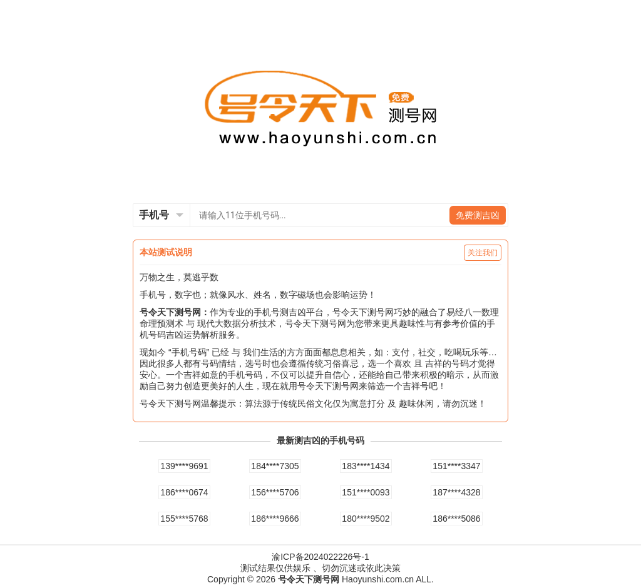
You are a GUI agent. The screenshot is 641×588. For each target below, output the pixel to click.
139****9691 (184, 466)
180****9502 (365, 519)
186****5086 (456, 519)
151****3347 (456, 466)
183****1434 (365, 466)
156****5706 (275, 492)
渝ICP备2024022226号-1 (320, 557)
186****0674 (184, 492)
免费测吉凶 (478, 215)
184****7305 (275, 466)
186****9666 (275, 519)
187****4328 (456, 492)
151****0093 (365, 492)
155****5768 (184, 519)
